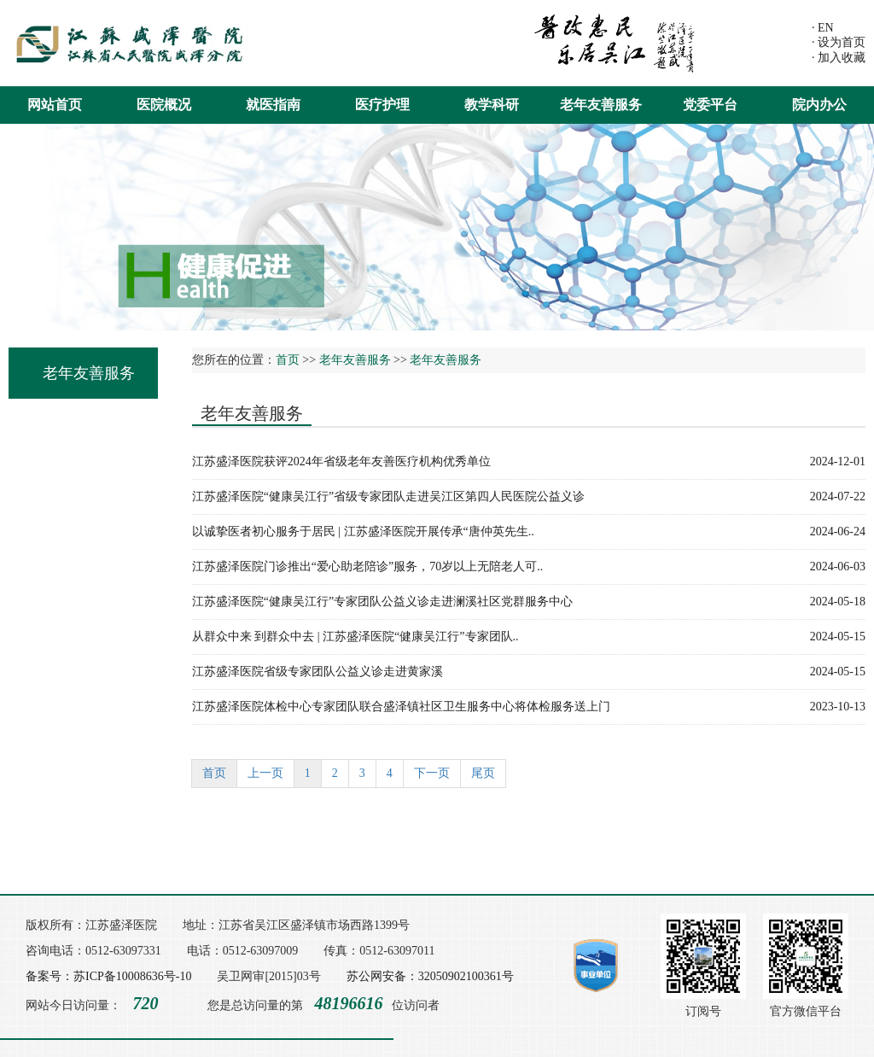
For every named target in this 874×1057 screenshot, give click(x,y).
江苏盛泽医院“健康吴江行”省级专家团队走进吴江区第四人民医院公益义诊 (528, 497)
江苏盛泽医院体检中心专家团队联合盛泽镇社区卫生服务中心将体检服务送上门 (528, 707)
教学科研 (491, 104)
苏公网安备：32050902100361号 (430, 976)
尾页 (483, 773)
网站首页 (54, 104)
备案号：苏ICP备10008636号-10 (108, 976)
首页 (288, 359)
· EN (823, 27)
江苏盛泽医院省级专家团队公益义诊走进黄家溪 (528, 672)
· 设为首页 (838, 42)
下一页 (432, 773)
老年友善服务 (601, 104)
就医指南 (273, 104)
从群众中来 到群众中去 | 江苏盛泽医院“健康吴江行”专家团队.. (528, 637)
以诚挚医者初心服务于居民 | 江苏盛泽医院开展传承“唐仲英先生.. (528, 532)
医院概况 (164, 104)
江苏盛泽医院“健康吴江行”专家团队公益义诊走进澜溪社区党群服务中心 (528, 602)
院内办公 (819, 104)
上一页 (265, 773)
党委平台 (710, 104)
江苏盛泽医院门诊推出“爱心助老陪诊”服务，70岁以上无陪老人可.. (528, 567)
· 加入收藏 (838, 57)
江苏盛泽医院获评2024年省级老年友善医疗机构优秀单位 (528, 462)
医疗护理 (382, 104)
